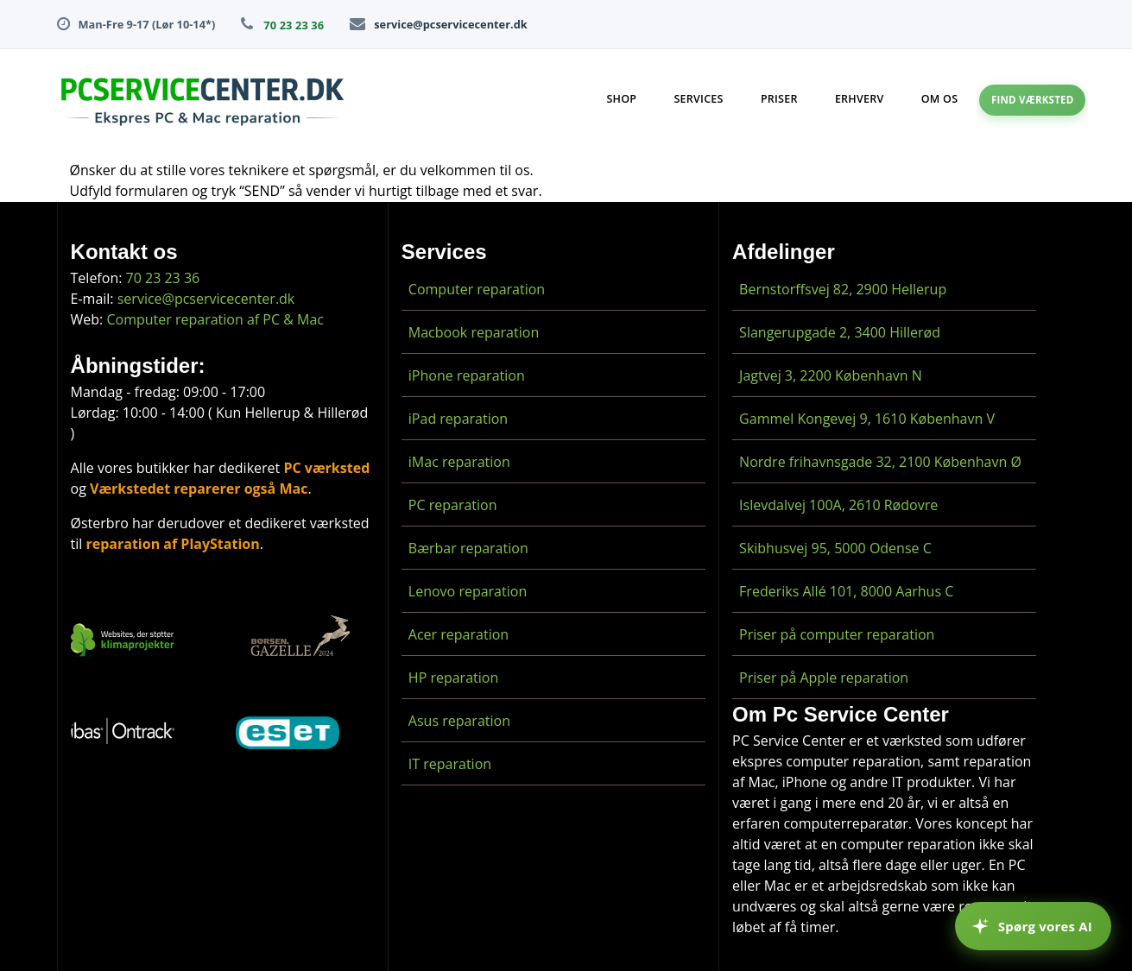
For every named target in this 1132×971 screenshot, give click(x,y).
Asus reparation (459, 720)
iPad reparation (458, 418)
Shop (621, 98)
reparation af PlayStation (172, 543)
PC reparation (452, 504)
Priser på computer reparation (836, 634)
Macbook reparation (473, 332)
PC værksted (326, 467)
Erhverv (859, 98)
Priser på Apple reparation (823, 677)
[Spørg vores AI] (1033, 926)
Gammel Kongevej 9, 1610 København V (867, 418)
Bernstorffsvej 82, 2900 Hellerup (842, 289)
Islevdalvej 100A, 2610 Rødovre (838, 504)
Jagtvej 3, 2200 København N (830, 375)
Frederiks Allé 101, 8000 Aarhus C (846, 591)
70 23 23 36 (293, 25)
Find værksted (1032, 99)
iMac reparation (459, 461)
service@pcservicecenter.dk (450, 24)
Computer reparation (476, 289)
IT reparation (449, 763)
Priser (779, 98)
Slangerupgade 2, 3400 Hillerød (839, 332)
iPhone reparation (466, 375)
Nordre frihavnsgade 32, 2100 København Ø (880, 461)
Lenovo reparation (467, 591)
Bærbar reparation (468, 548)
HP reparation (453, 677)
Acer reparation (458, 634)
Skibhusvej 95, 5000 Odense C (835, 548)
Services (698, 98)
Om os (939, 98)
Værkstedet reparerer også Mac (198, 488)
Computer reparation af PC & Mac (215, 319)
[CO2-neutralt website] (122, 643)
